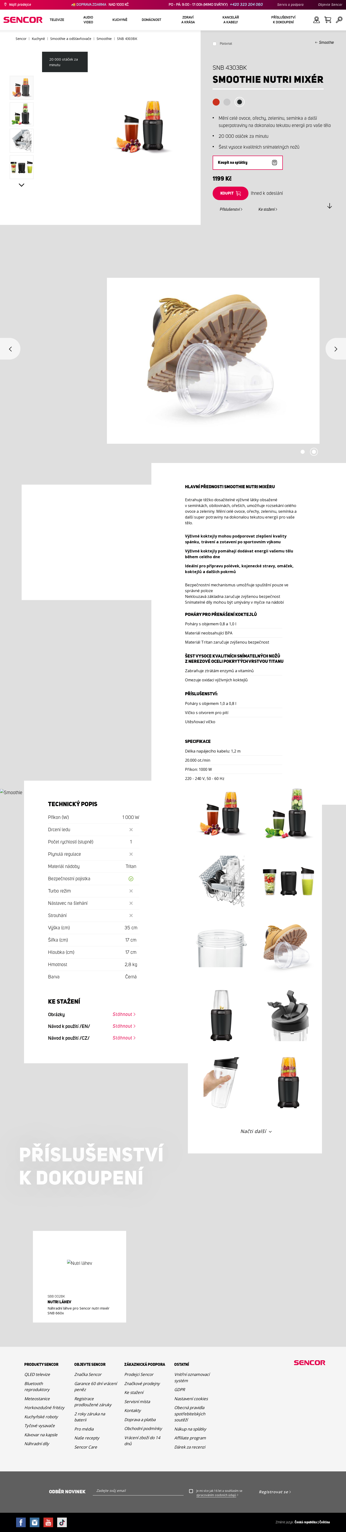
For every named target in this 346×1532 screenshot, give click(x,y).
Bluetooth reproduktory (36, 1387)
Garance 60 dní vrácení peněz (95, 1387)
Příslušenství (230, 209)
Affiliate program (190, 1438)
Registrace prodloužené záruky (92, 1402)
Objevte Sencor (330, 4)
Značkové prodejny (142, 1383)
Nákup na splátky (190, 1429)
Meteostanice (37, 1398)
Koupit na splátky (232, 163)
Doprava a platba (139, 1419)
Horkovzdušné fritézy (44, 1407)
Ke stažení (267, 209)
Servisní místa (137, 1401)
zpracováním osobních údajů (216, 1495)
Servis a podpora (290, 4)
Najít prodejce (20, 4)
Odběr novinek (67, 1491)
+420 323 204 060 (246, 4)
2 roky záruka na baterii (89, 1417)
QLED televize (37, 1374)
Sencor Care (85, 1447)
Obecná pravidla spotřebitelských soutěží (189, 1414)
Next (21, 185)
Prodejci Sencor (138, 1374)
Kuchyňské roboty (41, 1416)
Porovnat (226, 43)
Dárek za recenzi (189, 1447)
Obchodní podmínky (143, 1428)
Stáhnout (122, 1014)
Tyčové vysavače (39, 1425)
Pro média (83, 1429)
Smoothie (326, 42)
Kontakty (132, 1410)
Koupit (227, 193)
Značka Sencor (87, 1374)
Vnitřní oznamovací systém (192, 1377)
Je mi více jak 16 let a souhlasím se (219, 1493)
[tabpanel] (173, 361)
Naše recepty (86, 1438)
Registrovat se (273, 1491)
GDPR (179, 1389)
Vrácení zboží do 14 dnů (142, 1441)
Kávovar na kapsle (40, 1434)
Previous (10, 349)
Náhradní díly (36, 1443)
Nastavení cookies (191, 1398)
